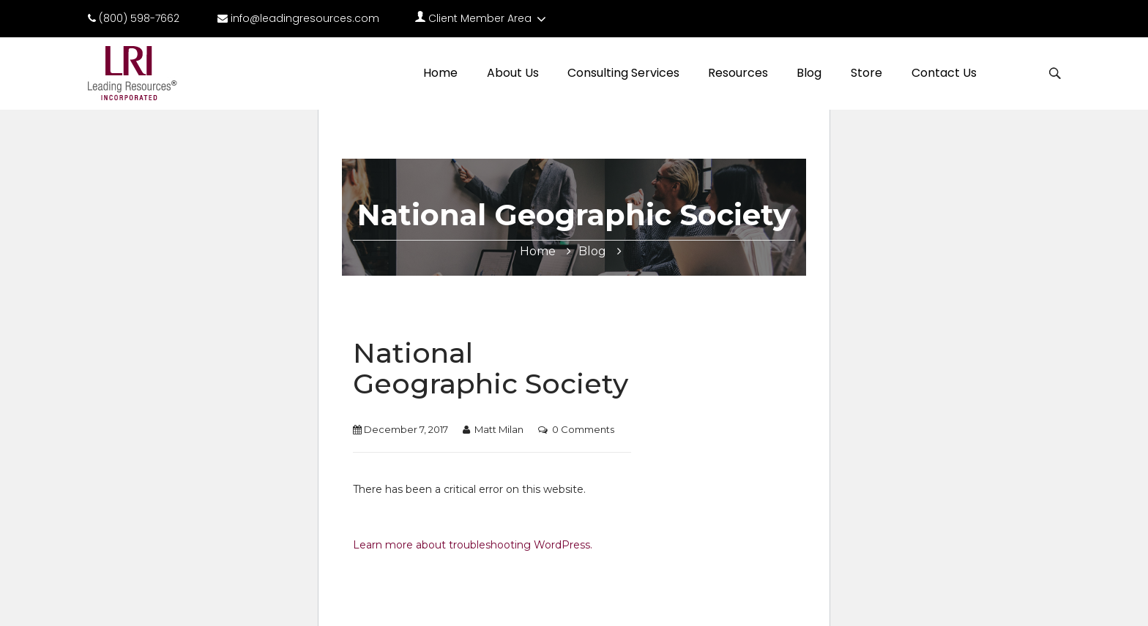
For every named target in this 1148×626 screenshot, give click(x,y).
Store (866, 72)
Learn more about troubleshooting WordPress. (472, 544)
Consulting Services (623, 72)
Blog (809, 72)
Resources (738, 72)
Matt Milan (498, 429)
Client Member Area (482, 18)
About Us (513, 72)
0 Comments (583, 429)
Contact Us (944, 72)
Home (440, 72)
